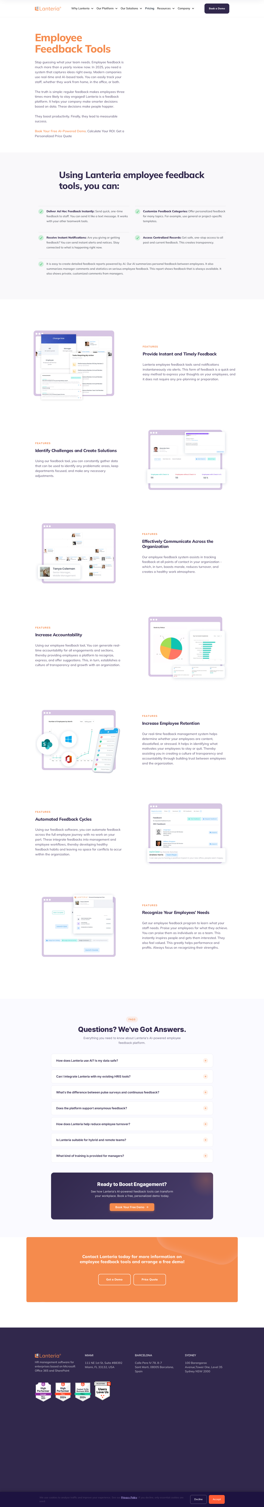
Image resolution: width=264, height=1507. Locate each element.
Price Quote (150, 1279)
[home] (48, 8)
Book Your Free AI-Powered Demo (60, 131)
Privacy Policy (129, 1497)
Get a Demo (114, 1279)
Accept (217, 1499)
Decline (198, 1499)
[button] (82, 8)
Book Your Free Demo (132, 1207)
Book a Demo (217, 8)
